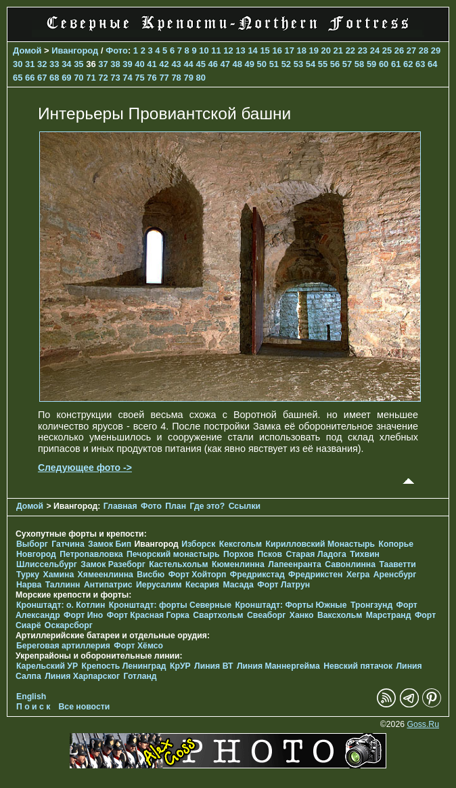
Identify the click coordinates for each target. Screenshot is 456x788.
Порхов (238, 554)
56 (335, 64)
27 (411, 50)
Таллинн (63, 584)
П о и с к (33, 706)
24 (375, 50)
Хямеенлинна (105, 574)
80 (200, 77)
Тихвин (365, 554)
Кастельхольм (178, 564)
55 (322, 64)
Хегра (357, 574)
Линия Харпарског (82, 676)
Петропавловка (91, 554)
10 (203, 50)
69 (66, 77)
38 (115, 64)
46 (212, 64)
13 (240, 50)
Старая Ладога (316, 554)
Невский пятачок (357, 666)
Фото (117, 50)
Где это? (207, 506)
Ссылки (244, 506)
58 (359, 64)
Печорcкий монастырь (173, 554)
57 (347, 64)
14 (252, 50)
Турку (27, 574)
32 (42, 64)
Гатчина (67, 544)
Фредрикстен (315, 574)
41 (151, 64)
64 (432, 64)
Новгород (36, 554)
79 (188, 77)
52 (286, 64)
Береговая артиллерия (63, 645)
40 (139, 64)
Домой (27, 50)
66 (30, 77)
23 (362, 50)
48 (237, 64)
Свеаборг (266, 615)
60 (383, 64)
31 (30, 64)
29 (435, 50)
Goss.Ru (423, 724)
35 (78, 64)
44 (188, 64)
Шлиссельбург (46, 564)
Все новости (84, 706)
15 (264, 50)
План (175, 506)
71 (90, 77)
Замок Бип (109, 544)
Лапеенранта (294, 564)
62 (408, 64)
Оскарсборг (69, 625)
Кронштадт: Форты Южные (290, 605)
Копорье (396, 544)
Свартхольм (218, 615)
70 (78, 77)
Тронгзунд (371, 605)
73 (115, 77)
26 (399, 50)
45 (200, 64)
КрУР (180, 666)
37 (103, 64)
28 (423, 50)
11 (216, 50)
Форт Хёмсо (138, 645)
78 (176, 77)
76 (151, 77)
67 (42, 77)
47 (225, 64)
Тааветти (397, 564)
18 (301, 50)
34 (66, 64)
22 (350, 50)
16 (276, 50)
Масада (238, 584)
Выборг (32, 544)
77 (163, 77)
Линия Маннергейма (278, 666)
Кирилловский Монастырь (320, 544)
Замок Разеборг (113, 564)
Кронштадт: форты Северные (170, 605)
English (31, 696)
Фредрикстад (257, 574)
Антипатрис (108, 584)
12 (228, 50)
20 (326, 50)
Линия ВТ (213, 666)
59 (371, 64)
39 (127, 64)
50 (262, 64)
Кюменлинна (238, 564)
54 (310, 64)
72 (103, 77)
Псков (269, 554)
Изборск (198, 544)
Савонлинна (350, 564)
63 (420, 64)
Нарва (28, 584)
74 (127, 77)
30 (17, 64)
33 (54, 64)
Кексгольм (240, 544)
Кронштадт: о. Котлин (60, 605)
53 (298, 64)
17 (289, 50)
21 (338, 50)
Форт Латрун (283, 584)
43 (176, 64)
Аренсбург (395, 574)
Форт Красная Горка (148, 615)
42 (163, 64)
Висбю (150, 574)
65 (17, 77)
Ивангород (74, 50)
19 (314, 50)
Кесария (202, 584)
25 (387, 50)
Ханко (302, 615)
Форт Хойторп (197, 574)
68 (54, 77)
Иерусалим (159, 584)
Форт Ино (83, 615)
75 (139, 77)
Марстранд (388, 615)
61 (396, 64)
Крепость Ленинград (124, 666)
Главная (120, 506)
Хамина (58, 574)
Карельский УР (47, 666)
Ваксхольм (339, 615)
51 (274, 64)
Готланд (140, 676)
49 (249, 64)
